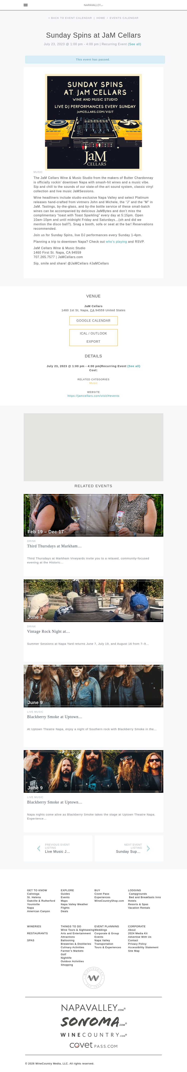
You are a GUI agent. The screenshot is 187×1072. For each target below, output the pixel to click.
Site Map (134, 950)
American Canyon (38, 911)
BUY (97, 890)
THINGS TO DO (71, 926)
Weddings (100, 929)
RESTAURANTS (37, 933)
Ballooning (68, 940)
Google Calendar (93, 320)
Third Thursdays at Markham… (54, 546)
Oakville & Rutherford (41, 900)
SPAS (31, 940)
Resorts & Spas (138, 904)
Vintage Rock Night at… (48, 631)
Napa (30, 907)
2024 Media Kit (138, 933)
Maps (64, 900)
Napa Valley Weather (74, 904)
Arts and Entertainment (76, 933)
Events (65, 897)
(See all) (134, 44)
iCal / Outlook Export (93, 337)
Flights (65, 907)
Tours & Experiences (107, 947)
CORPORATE (137, 926)
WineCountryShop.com (109, 900)
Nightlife (66, 957)
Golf (63, 954)
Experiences (102, 897)
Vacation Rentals (139, 907)
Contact (133, 940)
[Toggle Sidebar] (26, 5)
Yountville (33, 904)
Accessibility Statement (143, 947)
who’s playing (116, 241)
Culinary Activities (72, 947)
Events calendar (124, 17)
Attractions (68, 936)
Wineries (34, 926)
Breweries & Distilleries (76, 943)
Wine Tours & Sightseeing (77, 929)
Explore (67, 890)
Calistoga (33, 893)
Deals (64, 911)
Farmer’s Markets (72, 950)
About (132, 929)
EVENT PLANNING (106, 926)
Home (100, 17)
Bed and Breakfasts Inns (144, 897)
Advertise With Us (140, 936)
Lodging (134, 890)
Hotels (132, 900)
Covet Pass (101, 893)
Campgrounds (137, 893)
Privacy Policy (137, 943)
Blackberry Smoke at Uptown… (54, 717)
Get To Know (37, 890)
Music (38, 172)
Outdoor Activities (72, 961)
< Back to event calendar (70, 17)
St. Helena (34, 897)
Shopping (67, 964)
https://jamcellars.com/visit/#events (93, 395)
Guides (65, 893)
